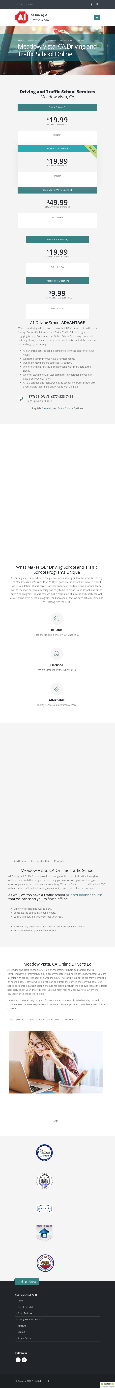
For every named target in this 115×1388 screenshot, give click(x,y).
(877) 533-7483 (25, 4)
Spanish (46, 408)
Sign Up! (57, 135)
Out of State (65, 408)
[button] (97, 17)
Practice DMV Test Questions (57, 298)
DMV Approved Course (57, 124)
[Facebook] (91, 4)
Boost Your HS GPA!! (49, 1019)
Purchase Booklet (40, 861)
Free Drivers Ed (25, 1307)
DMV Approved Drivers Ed (57, 207)
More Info (57, 217)
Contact (21, 1332)
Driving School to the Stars (31, 1319)
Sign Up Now (57, 267)
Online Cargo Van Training (57, 256)
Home (21, 1300)
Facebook (18, 1359)
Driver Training (25, 1313)
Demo (31, 1019)
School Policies (25, 1338)
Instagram (24, 1359)
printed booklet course (84, 894)
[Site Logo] (22, 17)
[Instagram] (97, 4)
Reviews (22, 1325)
